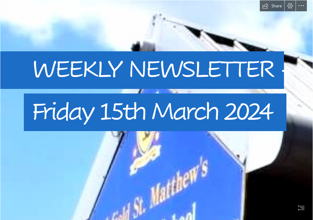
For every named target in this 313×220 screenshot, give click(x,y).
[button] (272, 5)
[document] (156, 110)
